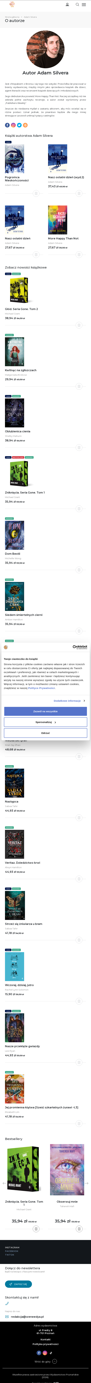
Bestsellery (18, 457)
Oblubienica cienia (17, 431)
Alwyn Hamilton (13, 867)
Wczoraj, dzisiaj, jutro (19, 985)
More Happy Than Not (63, 238)
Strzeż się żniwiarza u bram (23, 924)
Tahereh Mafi (67, 1206)
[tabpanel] (24, 1186)
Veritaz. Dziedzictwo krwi (22, 862)
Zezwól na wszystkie (45, 711)
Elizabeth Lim (12, 1112)
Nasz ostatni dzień (17, 238)
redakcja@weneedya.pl (24, 1316)
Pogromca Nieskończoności (17, 179)
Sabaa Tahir (11, 806)
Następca (11, 801)
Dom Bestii (12, 553)
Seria (8, 142)
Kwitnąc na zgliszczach (20, 370)
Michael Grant (12, 313)
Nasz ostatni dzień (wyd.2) (66, 177)
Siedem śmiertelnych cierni (23, 615)
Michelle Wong (13, 558)
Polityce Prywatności (41, 687)
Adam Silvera (12, 185)
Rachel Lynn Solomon (16, 989)
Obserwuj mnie (67, 1201)
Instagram (12, 1247)
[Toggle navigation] (77, 4)
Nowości (16, 274)
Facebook (11, 1251)
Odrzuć (45, 732)
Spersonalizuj (45, 722)
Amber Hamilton (14, 619)
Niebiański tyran (16, 740)
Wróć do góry (43, 1361)
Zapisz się (18, 1284)
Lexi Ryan (10, 1051)
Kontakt (46, 1339)
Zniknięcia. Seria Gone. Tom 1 (25, 492)
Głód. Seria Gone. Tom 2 (21, 309)
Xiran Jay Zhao (12, 745)
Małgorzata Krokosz (16, 374)
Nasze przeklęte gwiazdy (22, 1046)
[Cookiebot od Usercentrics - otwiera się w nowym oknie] (72, 647)
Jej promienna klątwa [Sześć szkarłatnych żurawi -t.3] (41, 1107)
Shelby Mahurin (13, 436)
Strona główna (12, 17)
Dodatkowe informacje (67, 700)
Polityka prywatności (46, 1344)
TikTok (9, 1254)
